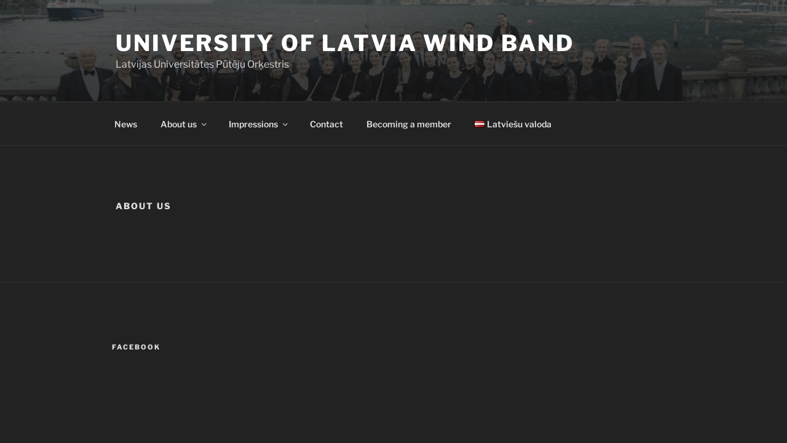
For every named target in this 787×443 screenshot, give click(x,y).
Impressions (259, 124)
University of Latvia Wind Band (345, 43)
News (125, 124)
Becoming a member (408, 124)
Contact (326, 124)
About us (184, 124)
